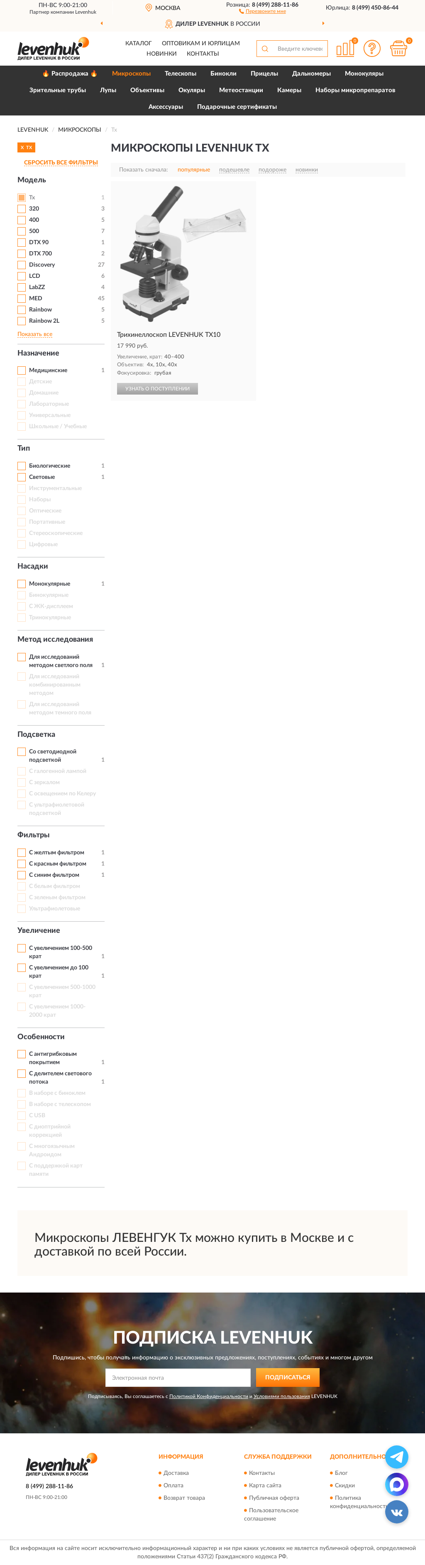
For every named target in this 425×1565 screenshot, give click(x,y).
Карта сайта (265, 1486)
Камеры (289, 90)
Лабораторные (49, 404)
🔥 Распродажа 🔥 (70, 74)
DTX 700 (40, 254)
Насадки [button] (32, 566)
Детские (40, 382)
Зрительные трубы (57, 90)
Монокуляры (364, 74)
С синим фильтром (54, 875)
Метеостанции (241, 90)
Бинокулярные (48, 595)
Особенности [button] (41, 1037)
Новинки (162, 54)
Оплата (173, 1486)
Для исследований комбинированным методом (55, 685)
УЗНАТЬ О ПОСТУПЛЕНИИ (157, 388)
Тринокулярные (50, 618)
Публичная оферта (274, 1498)
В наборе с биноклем (57, 1093)
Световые (42, 477)
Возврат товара (184, 1498)
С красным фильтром (57, 864)
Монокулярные (49, 584)
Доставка (176, 1473)
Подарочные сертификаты (237, 107)
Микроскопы (131, 74)
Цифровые (43, 544)
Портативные (47, 522)
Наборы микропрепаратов (355, 90)
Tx (32, 198)
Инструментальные (55, 488)
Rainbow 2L (44, 321)
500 (34, 231)
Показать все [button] (34, 334)
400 (34, 220)
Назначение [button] (38, 353)
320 (34, 209)
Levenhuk (85, 12)
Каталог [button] (138, 44)
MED (35, 299)
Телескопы (180, 74)
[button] (262, 10)
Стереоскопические (56, 533)
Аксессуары (166, 107)
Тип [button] (23, 448)
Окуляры (191, 90)
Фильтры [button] (33, 835)
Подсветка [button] (36, 734)
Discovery (42, 265)
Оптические (45, 511)
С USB (37, 1116)
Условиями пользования (282, 1396)
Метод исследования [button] (55, 639)
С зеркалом (44, 782)
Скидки (345, 1486)
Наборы (40, 500)
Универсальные (50, 415)
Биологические (49, 466)
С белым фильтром (54, 886)
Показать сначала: (143, 170)
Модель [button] (31, 180)
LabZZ (37, 287)
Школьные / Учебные (58, 426)
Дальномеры (311, 74)
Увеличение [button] (38, 931)
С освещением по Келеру (62, 794)
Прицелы (264, 74)
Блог (341, 1473)
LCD (34, 276)
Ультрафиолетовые (54, 909)
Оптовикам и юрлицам (201, 44)
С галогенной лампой (57, 771)
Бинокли (223, 74)
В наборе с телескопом (60, 1104)
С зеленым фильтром (57, 897)
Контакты (203, 54)
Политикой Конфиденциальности (208, 1396)
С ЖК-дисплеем (51, 606)
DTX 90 (39, 242)
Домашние (44, 393)
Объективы (147, 90)
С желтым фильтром (56, 853)
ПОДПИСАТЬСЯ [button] (287, 1378)
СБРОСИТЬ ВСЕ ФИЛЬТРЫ (61, 163)
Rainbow (40, 310)
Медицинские (48, 370)
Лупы (108, 90)
